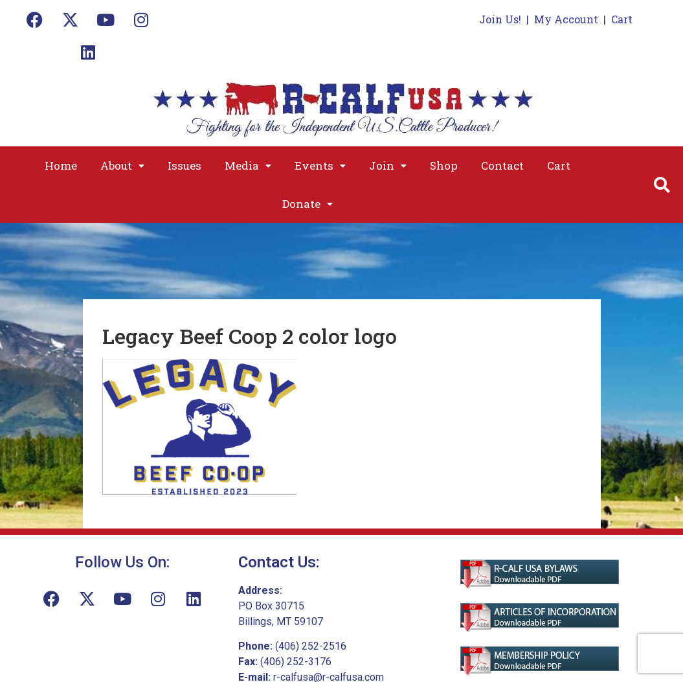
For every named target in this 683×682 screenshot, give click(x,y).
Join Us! (500, 19)
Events (320, 165)
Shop (444, 165)
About (122, 165)
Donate (307, 203)
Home (61, 165)
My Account (566, 19)
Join (388, 165)
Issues (184, 165)
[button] (122, 165)
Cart (622, 19)
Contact (502, 165)
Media (248, 165)
